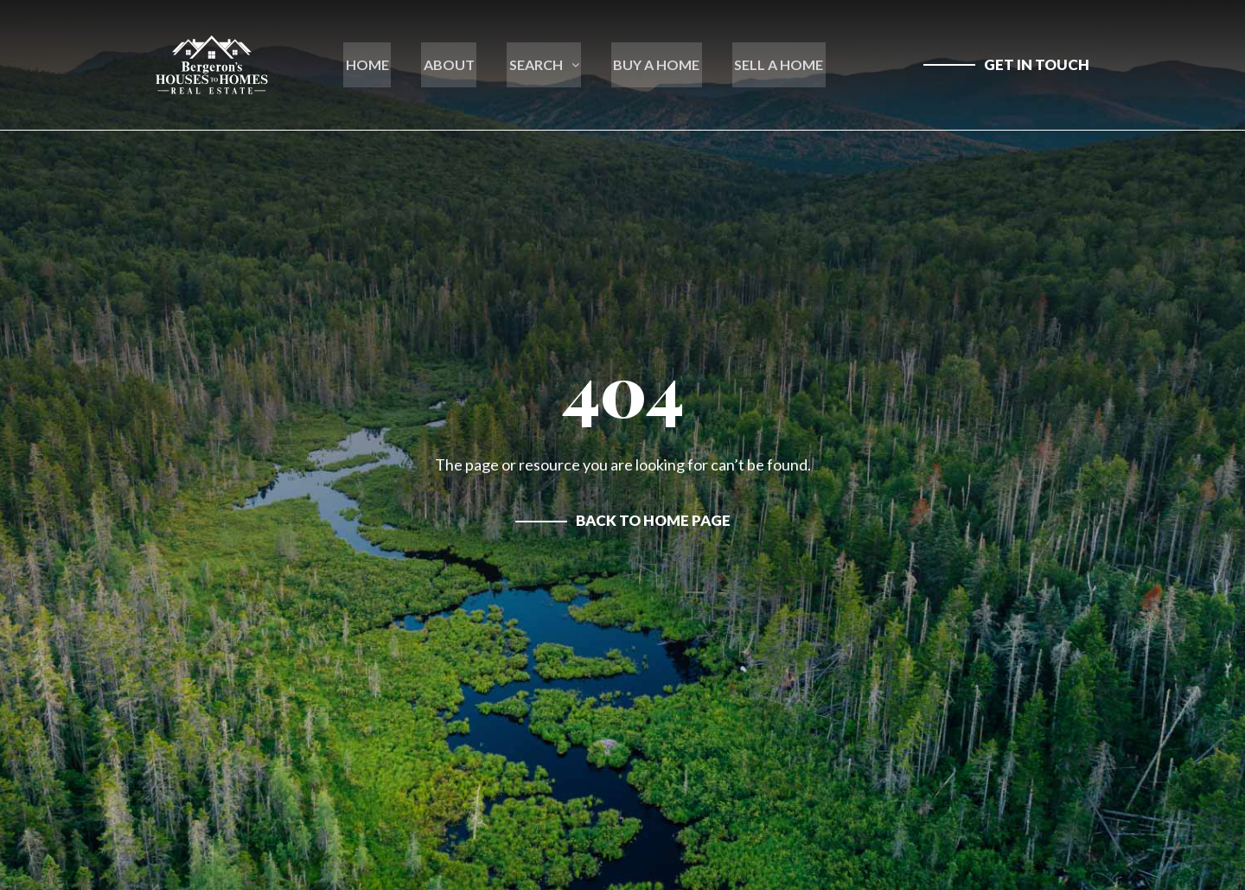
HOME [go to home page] (376, 64)
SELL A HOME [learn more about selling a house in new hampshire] (770, 64)
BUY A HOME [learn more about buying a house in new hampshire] (653, 64)
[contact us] (1006, 65)
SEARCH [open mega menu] (544, 64)
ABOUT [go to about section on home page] (453, 64)
